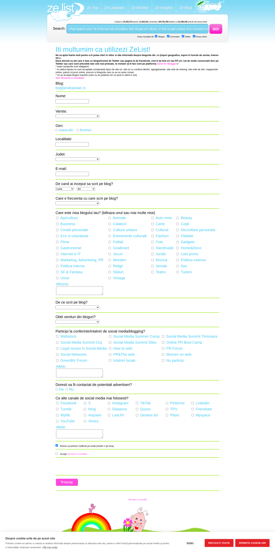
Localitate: (64, 139)
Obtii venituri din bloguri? (76, 317)
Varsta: (61, 111)
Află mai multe (49, 547)
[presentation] (83, 467)
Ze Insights (164, 8)
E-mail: (61, 169)
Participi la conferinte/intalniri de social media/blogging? (100, 331)
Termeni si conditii (137, 499)
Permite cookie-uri (252, 543)
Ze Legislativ (115, 8)
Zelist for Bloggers (167, 63)
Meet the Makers (210, 7)
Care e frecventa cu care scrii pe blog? (87, 198)
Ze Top (92, 8)
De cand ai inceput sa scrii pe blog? (84, 184)
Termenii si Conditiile (77, 454)
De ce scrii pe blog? (72, 302)
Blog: (60, 83)
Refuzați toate (219, 543)
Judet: (60, 154)
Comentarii (174, 37)
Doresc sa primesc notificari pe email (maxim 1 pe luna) (87, 446)
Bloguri (161, 37)
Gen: (59, 126)
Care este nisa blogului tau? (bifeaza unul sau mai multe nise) (105, 213)
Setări (190, 543)
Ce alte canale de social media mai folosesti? (92, 398)
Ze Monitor (140, 8)
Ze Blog (185, 8)
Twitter (187, 37)
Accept (73, 454)
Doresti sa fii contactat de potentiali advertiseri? (94, 385)
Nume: (61, 96)
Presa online (201, 37)
